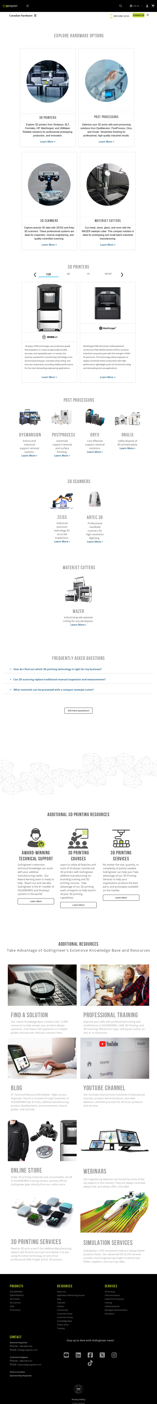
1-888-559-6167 (25, 1346)
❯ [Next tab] (122, 261)
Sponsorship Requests (21, 1360)
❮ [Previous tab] (35, 261)
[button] (135, 6)
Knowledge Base (64, 1306)
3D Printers (15, 1284)
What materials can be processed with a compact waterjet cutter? (53, 674)
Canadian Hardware (22, 15)
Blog (59, 1284)
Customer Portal (64, 1298)
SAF (68, 260)
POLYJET (108, 260)
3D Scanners (15, 1287)
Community (62, 1295)
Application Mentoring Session (71, 1280)
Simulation (110, 1298)
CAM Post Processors (114, 1284)
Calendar (61, 1287)
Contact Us (138, 15)
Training (61, 1313)
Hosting (108, 1287)
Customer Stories (65, 1302)
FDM (48, 261)
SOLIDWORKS (16, 1276)
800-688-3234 (120, 16)
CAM (12, 1291)
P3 (88, 260)
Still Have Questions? (78, 695)
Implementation (112, 1291)
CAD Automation (112, 1280)
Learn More (36, 886)
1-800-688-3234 (25, 1331)
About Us (61, 1276)
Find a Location (17, 1357)
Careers (60, 1291)
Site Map (78, 1397)
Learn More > (28, 136)
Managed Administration (116, 1295)
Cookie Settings (78, 1388)
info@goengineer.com (27, 1335)
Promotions (15, 1295)
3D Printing (110, 1276)
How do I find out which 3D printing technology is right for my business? (57, 654)
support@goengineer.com (29, 1349)
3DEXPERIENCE (17, 1280)
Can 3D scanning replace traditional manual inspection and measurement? (59, 664)
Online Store (63, 1309)
